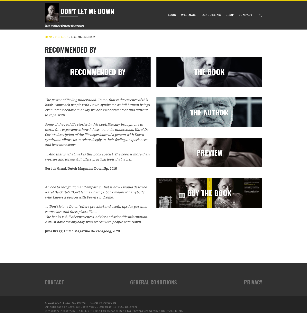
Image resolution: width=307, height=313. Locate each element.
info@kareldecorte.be (60, 310)
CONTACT (54, 282)
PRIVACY (253, 282)
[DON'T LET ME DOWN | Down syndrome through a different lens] (52, 12)
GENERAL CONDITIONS (153, 282)
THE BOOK (61, 36)
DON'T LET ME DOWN (71, 302)
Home (48, 36)
